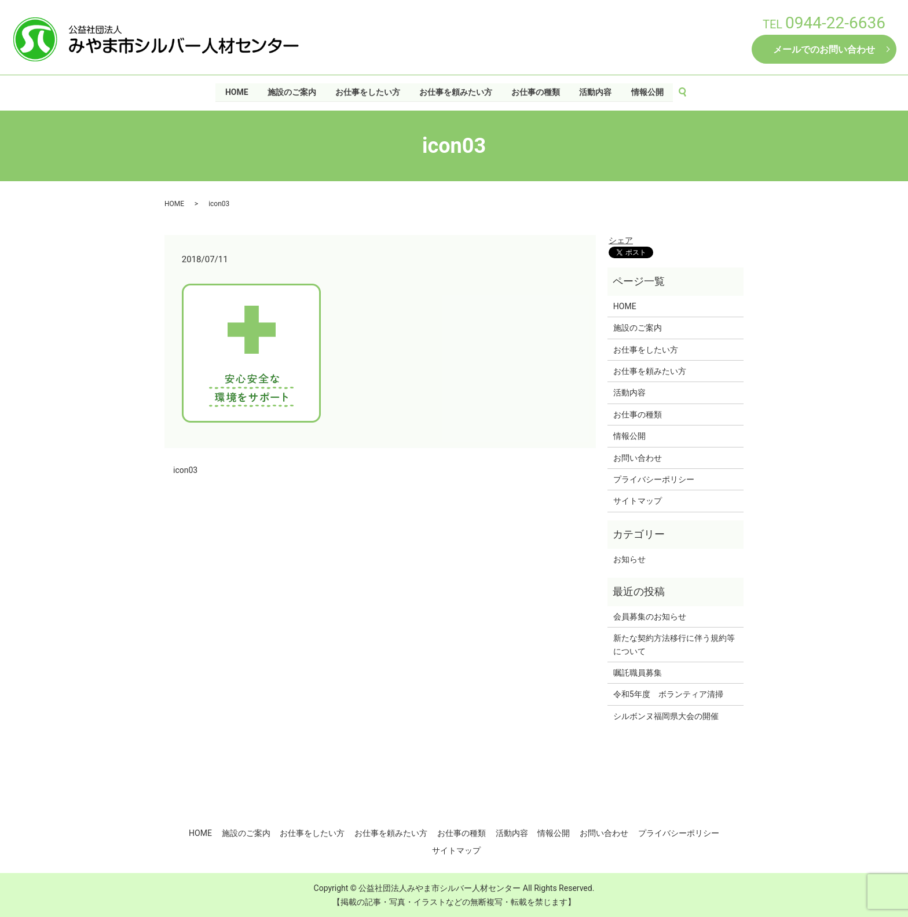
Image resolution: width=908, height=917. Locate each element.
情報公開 (648, 91)
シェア (621, 240)
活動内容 (596, 91)
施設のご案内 (291, 91)
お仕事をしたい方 (367, 91)
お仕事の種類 (536, 91)
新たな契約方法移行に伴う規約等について (674, 644)
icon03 (185, 470)
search (688, 92)
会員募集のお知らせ (649, 616)
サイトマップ (637, 500)
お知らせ (629, 559)
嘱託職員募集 (637, 672)
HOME (236, 91)
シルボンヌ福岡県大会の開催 (666, 716)
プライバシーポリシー (653, 479)
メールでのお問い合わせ (824, 49)
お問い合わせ (637, 458)
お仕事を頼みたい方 (455, 91)
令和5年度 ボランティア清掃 (668, 694)
